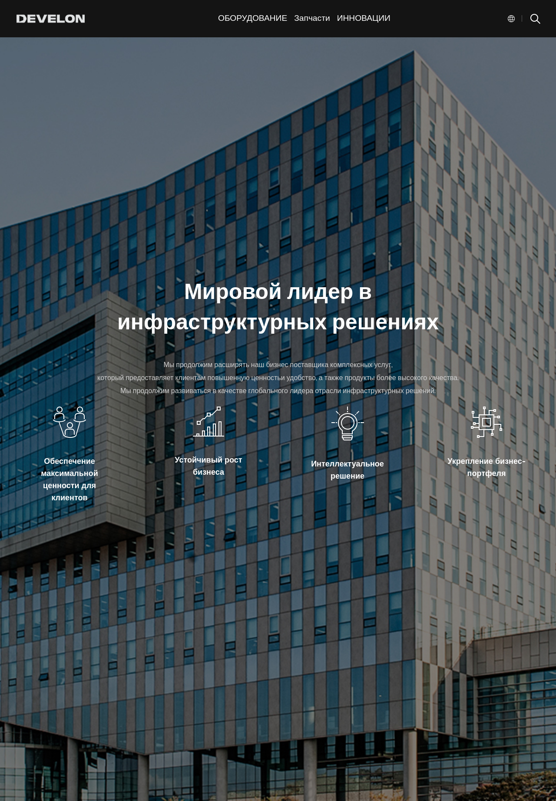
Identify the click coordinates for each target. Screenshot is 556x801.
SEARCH (534, 18)
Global (511, 18)
